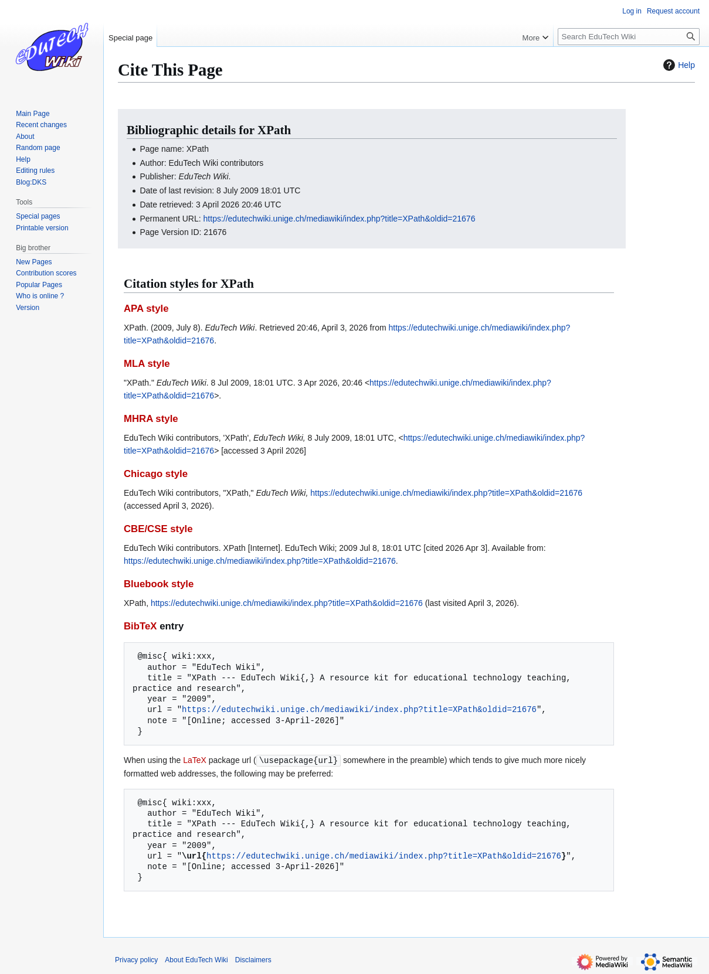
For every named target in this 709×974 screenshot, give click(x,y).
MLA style (147, 363)
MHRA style (151, 418)
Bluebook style (159, 584)
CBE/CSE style (158, 528)
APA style (146, 308)
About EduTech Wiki (196, 959)
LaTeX (194, 760)
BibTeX (140, 626)
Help (677, 65)
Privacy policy (136, 959)
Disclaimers (253, 959)
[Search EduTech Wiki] (629, 36)
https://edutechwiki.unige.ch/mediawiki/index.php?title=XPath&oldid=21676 (339, 218)
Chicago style (156, 473)
